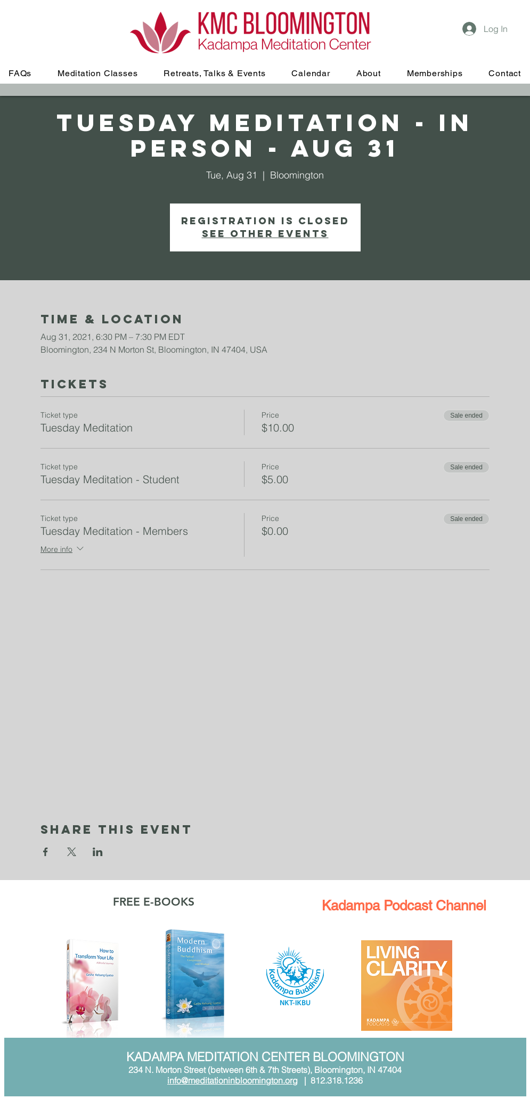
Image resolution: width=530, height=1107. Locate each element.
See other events (265, 233)
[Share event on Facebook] (45, 852)
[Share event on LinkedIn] (98, 852)
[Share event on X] (72, 852)
